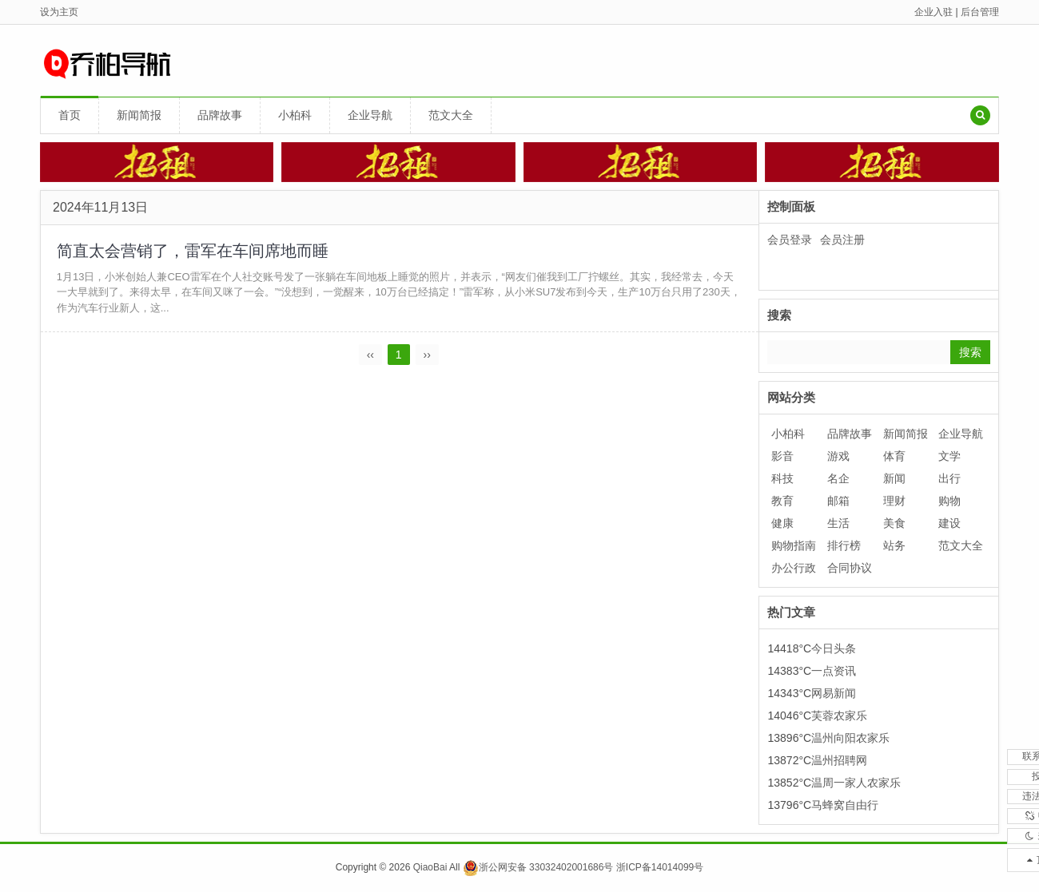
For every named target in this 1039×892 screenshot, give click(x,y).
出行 (949, 478)
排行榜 (844, 545)
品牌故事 (219, 115)
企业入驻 (933, 12)
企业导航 (370, 115)
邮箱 (838, 500)
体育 (894, 456)
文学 (949, 456)
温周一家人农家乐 (856, 782)
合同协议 (849, 567)
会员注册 (842, 239)
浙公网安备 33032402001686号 (538, 867)
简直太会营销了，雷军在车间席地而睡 (192, 251)
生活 (838, 523)
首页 (69, 115)
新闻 (894, 478)
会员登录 (789, 239)
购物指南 (793, 545)
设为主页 (59, 12)
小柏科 (295, 115)
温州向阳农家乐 (850, 737)
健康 (782, 523)
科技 (782, 478)
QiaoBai (430, 867)
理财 (894, 500)
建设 (949, 523)
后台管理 (980, 12)
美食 (894, 523)
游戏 (838, 456)
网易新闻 (833, 693)
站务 (894, 545)
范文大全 (450, 115)
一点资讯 (833, 670)
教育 (782, 500)
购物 (949, 500)
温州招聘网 (839, 760)
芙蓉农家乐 (839, 715)
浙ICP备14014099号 (659, 867)
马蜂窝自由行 (844, 805)
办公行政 (793, 567)
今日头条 (833, 648)
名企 (838, 478)
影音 (782, 456)
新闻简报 (139, 115)
